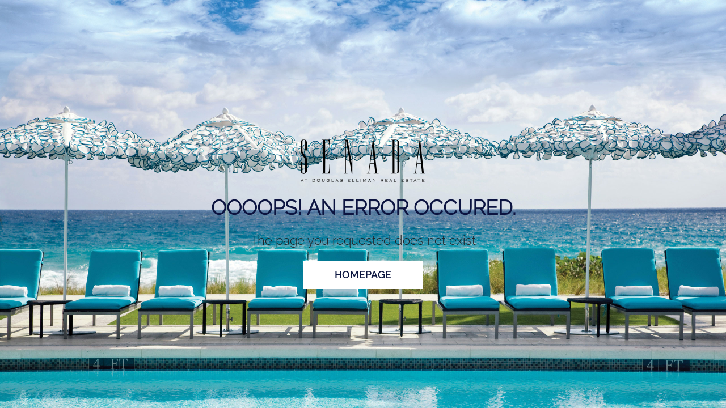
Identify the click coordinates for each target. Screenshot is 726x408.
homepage (363, 274)
